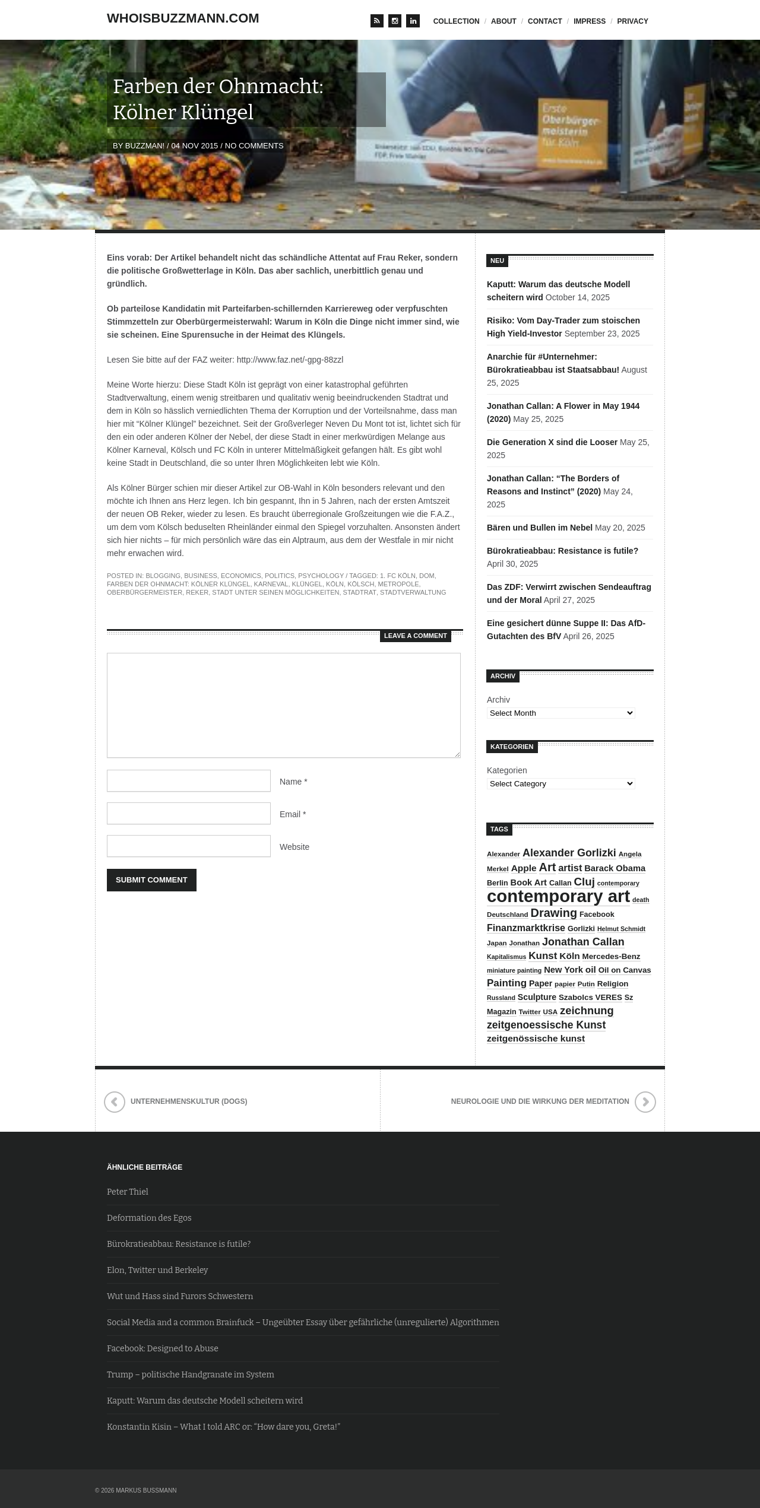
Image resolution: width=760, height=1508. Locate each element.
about (504, 21)
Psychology (321, 575)
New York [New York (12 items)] (563, 969)
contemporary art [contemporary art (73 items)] (558, 896)
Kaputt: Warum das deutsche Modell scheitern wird (205, 1401)
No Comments (254, 145)
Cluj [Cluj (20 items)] (584, 881)
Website (294, 847)
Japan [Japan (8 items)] (497, 943)
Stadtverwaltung (413, 592)
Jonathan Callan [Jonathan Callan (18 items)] (583, 942)
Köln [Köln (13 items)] (569, 956)
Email (293, 814)
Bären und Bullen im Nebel (540, 527)
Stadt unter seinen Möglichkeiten (275, 592)
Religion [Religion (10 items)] (613, 983)
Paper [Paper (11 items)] (540, 983)
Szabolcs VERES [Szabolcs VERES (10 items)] (590, 997)
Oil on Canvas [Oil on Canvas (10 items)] (624, 970)
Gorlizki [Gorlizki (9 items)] (581, 929)
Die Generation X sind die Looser (552, 442)
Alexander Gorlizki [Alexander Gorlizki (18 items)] (569, 853)
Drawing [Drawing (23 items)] (554, 912)
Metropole (398, 584)
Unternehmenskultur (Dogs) (189, 1101)
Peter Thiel (127, 1192)
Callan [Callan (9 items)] (560, 883)
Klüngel (307, 584)
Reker (197, 592)
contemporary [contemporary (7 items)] (618, 883)
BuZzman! (144, 145)
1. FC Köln (398, 575)
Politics (279, 575)
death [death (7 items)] (640, 899)
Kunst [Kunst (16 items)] (542, 955)
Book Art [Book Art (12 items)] (529, 882)
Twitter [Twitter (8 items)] (530, 1011)
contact (545, 21)
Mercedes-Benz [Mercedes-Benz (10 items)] (611, 956)
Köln (335, 584)
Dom (427, 575)
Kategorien (507, 770)
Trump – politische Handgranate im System (190, 1375)
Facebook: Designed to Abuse (162, 1349)
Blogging (162, 575)
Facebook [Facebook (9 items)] (597, 914)
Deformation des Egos (149, 1218)
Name (294, 781)
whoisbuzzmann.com (183, 18)
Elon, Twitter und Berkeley (157, 1270)
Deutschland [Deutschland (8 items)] (507, 914)
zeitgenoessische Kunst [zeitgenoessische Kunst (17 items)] (546, 1025)
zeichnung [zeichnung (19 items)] (587, 1010)
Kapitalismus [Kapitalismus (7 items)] (506, 956)
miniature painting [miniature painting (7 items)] (514, 970)
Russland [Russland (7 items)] (501, 997)
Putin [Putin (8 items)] (586, 984)
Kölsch (360, 584)
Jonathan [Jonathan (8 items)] (524, 943)
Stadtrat (359, 592)
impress (590, 21)
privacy (633, 21)
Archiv (498, 699)
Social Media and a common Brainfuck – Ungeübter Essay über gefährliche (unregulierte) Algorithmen (303, 1322)
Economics (241, 575)
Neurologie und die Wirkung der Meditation (540, 1101)
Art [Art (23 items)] (547, 867)
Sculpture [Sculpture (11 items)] (537, 997)
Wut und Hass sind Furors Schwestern (180, 1296)
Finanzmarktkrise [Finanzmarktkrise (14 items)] (526, 927)
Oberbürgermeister (144, 592)
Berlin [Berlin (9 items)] (497, 883)
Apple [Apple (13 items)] (524, 868)
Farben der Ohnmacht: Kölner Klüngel (178, 584)
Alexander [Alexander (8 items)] (503, 854)
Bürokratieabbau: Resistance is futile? (562, 550)
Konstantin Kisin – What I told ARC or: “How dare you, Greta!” (223, 1427)
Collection (456, 21)
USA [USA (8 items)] (550, 1011)
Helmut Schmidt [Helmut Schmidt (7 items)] (621, 928)
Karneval (271, 584)
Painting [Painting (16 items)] (507, 983)
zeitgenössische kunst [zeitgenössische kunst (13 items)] (536, 1038)
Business (200, 575)
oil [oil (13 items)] (590, 969)
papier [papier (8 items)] (565, 984)
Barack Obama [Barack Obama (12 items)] (614, 868)
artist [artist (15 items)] (570, 867)
